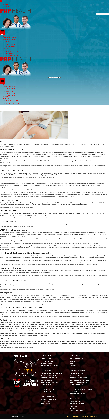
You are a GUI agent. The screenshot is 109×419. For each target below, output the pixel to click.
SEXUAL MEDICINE (46, 380)
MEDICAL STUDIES (11, 45)
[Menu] (1, 1)
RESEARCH (6, 48)
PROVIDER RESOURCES (10, 39)
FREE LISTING (7, 3)
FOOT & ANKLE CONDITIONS (49, 382)
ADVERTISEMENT (75, 416)
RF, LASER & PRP (46, 391)
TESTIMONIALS (45, 404)
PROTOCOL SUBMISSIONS (77, 394)
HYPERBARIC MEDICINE (48, 389)
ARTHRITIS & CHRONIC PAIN (49, 378)
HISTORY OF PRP (46, 358)
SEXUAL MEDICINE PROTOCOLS (79, 380)
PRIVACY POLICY (93, 416)
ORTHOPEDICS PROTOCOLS (78, 373)
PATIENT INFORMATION (9, 38)
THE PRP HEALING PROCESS (49, 365)
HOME (4, 36)
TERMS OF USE (84, 416)
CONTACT (5, 5)
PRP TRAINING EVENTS (76, 410)
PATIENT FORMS (10, 46)
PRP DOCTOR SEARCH (76, 358)
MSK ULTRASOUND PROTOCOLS (79, 387)
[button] (102, 14)
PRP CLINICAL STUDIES (77, 404)
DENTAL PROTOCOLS (76, 384)
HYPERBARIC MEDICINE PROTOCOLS (81, 389)
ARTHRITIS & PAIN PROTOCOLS (79, 378)
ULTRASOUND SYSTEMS (13, 55)
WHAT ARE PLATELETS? (48, 361)
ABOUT (72, 363)
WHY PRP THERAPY (46, 363)
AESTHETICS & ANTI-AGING (49, 375)
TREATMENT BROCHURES (48, 399)
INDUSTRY (6, 50)
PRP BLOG (6, 6)
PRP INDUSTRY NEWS (12, 51)
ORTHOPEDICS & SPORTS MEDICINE (51, 373)
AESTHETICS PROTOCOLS (77, 375)
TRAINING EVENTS (11, 43)
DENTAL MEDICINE (46, 384)
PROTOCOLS (9, 41)
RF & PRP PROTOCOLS (76, 391)
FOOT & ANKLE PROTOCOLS (78, 382)
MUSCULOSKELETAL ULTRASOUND (51, 387)
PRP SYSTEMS (10, 53)
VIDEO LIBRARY (45, 401)
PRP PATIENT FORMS (76, 401)
